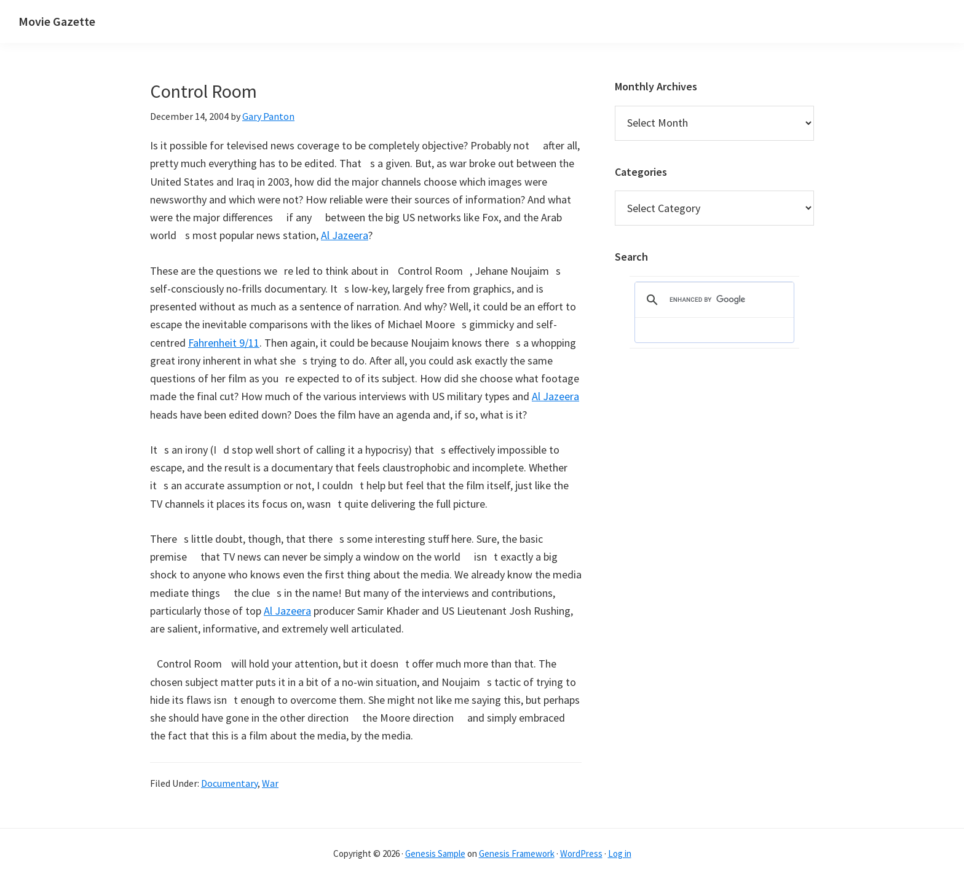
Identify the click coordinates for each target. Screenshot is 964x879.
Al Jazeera (344, 235)
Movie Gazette (56, 21)
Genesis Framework (517, 853)
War (270, 783)
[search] (713, 300)
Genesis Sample (435, 853)
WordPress (581, 853)
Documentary (229, 783)
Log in (619, 853)
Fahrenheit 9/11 (223, 343)
